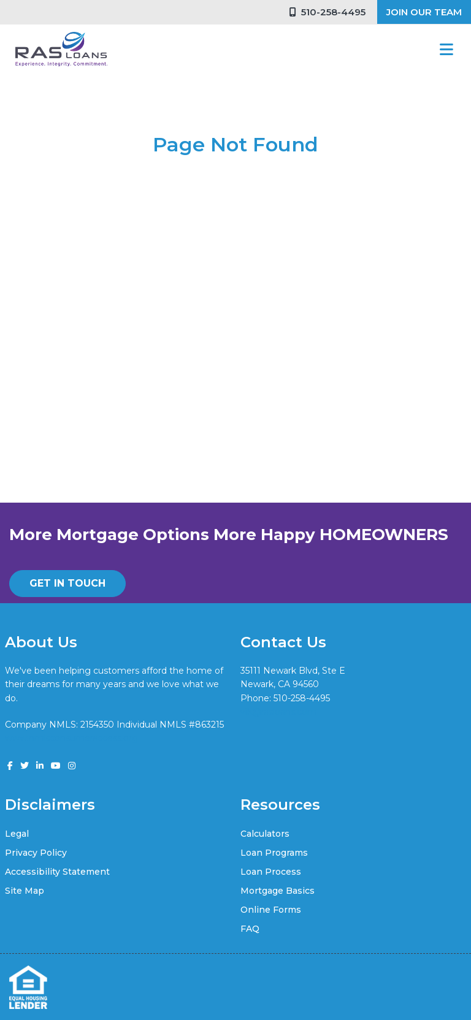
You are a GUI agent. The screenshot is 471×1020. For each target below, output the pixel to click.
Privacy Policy (36, 852)
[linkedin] (40, 765)
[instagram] (71, 765)
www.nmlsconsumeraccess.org (71, 738)
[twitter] (24, 765)
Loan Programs (274, 852)
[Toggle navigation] (446, 49)
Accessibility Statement (57, 871)
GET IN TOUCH (67, 583)
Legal (17, 833)
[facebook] (10, 765)
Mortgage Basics (277, 890)
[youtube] (56, 765)
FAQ (249, 928)
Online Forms (270, 909)
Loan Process (270, 871)
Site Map (24, 890)
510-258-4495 (327, 12)
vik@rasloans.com (278, 711)
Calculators (264, 833)
